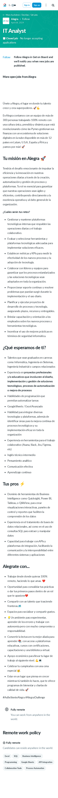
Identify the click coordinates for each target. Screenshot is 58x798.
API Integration (45, 762)
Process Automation (35, 768)
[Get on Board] (5, 5)
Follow (26, 19)
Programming (11, 762)
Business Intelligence (31, 756)
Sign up (37, 5)
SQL (16, 756)
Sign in (27, 5)
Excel (7, 756)
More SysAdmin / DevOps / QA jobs (20, 15)
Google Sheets (27, 762)
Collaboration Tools (13, 768)
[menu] (45, 5)
